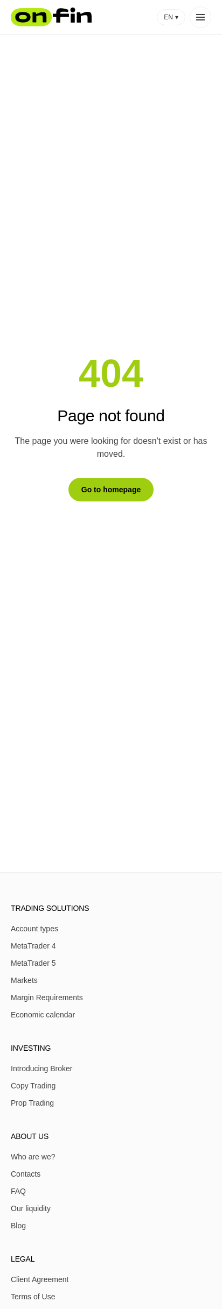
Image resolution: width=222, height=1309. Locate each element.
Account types (34, 928)
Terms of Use (33, 1296)
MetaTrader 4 (33, 946)
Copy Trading (33, 1085)
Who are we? (33, 1156)
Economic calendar (43, 1014)
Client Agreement (39, 1279)
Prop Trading (32, 1103)
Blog (18, 1225)
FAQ (18, 1191)
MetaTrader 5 (33, 963)
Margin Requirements (47, 997)
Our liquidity (31, 1208)
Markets (24, 980)
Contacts (25, 1174)
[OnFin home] (51, 17)
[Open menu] (200, 17)
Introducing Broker (41, 1068)
